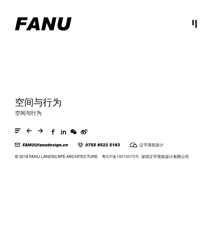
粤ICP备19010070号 (120, 156)
